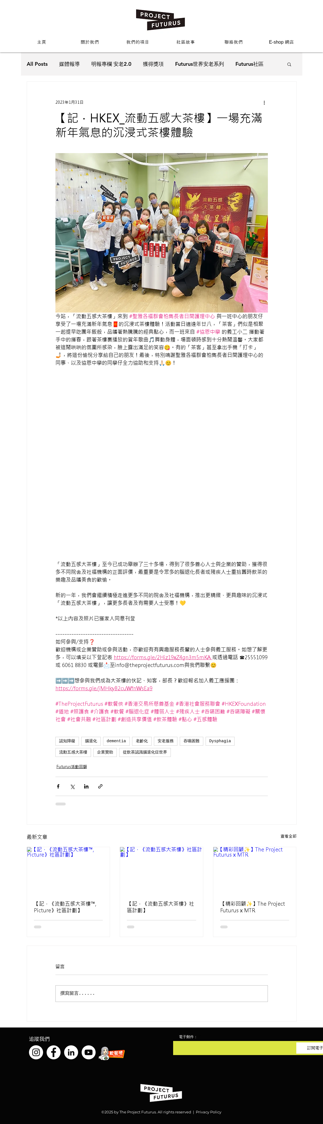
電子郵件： (188, 1037)
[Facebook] (54, 1052)
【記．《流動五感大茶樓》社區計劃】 (160, 907)
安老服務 (166, 741)
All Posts (37, 64)
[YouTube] (89, 1052)
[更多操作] (264, 102)
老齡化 (142, 741)
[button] (90, 42)
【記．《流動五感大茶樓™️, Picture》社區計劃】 (65, 907)
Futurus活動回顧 (72, 766)
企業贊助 (105, 752)
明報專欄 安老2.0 (111, 64)
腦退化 (91, 741)
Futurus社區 (249, 64)
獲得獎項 (153, 64)
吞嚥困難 (191, 741)
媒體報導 (69, 64)
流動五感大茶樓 (73, 752)
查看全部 (289, 836)
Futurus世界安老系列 (199, 64)
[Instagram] (36, 1052)
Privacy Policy (208, 1112)
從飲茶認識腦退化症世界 (145, 752)
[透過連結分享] (100, 786)
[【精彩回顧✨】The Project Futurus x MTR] (254, 870)
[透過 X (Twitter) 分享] (72, 786)
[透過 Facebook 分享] (58, 786)
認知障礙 (67, 741)
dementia (116, 741)
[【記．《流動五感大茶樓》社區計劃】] (161, 870)
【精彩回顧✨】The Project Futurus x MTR (252, 907)
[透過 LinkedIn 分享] (86, 786)
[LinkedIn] (71, 1052)
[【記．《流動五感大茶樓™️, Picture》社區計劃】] (68, 870)
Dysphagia (220, 741)
